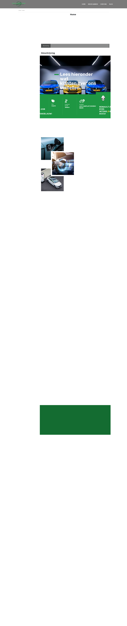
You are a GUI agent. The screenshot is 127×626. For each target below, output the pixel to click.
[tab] (46, 46)
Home (83, 4)
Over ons (103, 4)
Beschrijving (46, 45)
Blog (111, 4)
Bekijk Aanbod (93, 4)
